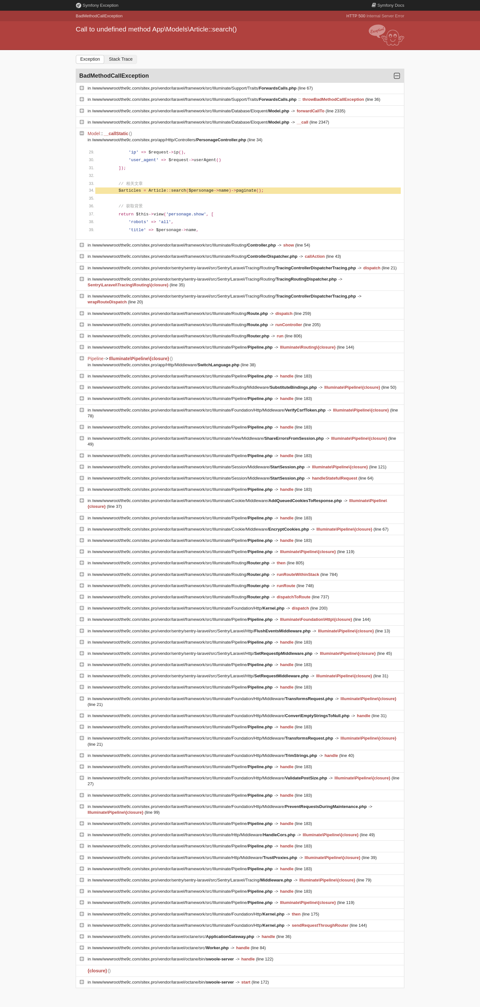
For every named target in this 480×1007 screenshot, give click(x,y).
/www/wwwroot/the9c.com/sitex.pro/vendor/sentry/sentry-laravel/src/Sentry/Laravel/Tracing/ (192, 880)
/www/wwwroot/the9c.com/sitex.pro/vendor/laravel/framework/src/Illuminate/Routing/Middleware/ (205, 387)
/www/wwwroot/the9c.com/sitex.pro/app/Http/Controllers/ (169, 139)
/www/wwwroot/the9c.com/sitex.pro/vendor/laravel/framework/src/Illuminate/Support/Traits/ (195, 88)
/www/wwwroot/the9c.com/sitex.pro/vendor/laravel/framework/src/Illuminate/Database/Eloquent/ (191, 111)
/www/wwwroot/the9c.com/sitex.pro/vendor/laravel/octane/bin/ (163, 959)
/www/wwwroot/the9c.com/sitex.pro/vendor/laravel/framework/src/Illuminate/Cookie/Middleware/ (217, 500)
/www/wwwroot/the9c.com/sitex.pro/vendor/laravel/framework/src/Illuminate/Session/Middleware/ (199, 466)
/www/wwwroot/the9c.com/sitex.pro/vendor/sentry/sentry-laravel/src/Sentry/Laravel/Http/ (202, 631)
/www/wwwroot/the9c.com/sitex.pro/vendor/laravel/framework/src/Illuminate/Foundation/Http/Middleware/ (209, 410)
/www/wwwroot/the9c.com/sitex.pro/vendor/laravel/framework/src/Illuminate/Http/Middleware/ (194, 834)
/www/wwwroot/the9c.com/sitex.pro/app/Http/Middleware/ (166, 364)
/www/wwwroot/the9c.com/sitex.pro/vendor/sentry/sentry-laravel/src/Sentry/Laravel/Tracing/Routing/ (224, 267)
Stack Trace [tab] (121, 59)
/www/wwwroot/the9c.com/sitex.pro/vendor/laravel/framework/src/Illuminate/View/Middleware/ (208, 438)
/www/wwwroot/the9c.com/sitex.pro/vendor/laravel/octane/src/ (173, 936)
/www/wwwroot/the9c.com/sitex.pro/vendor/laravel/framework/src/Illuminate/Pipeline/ (183, 347)
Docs (388, 5)
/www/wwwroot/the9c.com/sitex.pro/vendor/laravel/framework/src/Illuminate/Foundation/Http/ (189, 608)
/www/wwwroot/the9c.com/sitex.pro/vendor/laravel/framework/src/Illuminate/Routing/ (184, 245)
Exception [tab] (90, 59)
